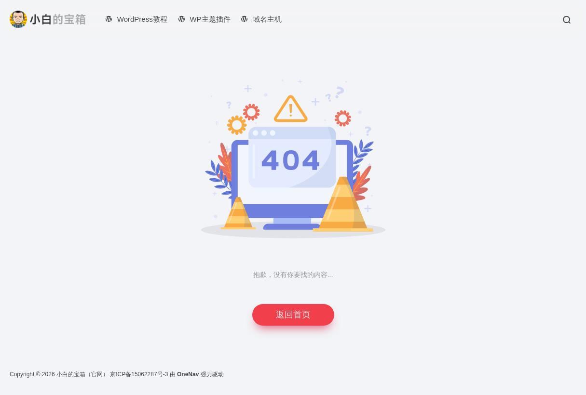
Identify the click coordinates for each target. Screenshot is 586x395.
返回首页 (293, 314)
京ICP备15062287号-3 (139, 374)
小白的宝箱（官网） (82, 374)
